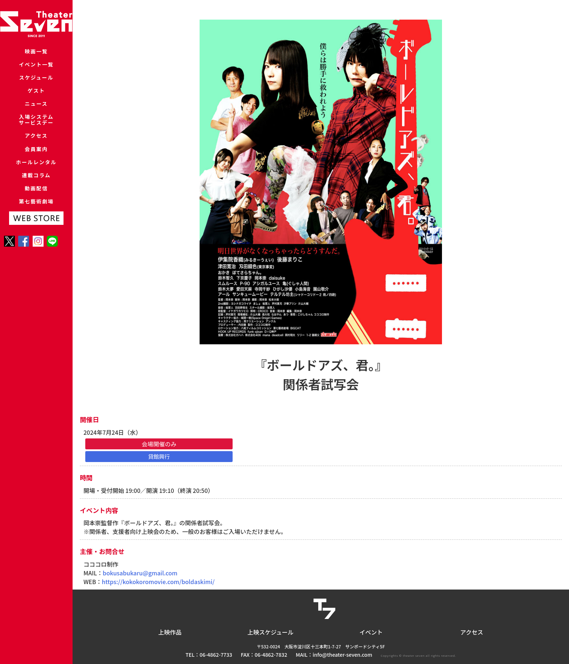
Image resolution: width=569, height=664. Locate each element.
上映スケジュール (270, 632)
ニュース (36, 119)
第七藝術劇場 (36, 242)
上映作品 (169, 632)
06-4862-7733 (216, 654)
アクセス (36, 158)
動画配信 (36, 225)
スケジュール (36, 86)
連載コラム (36, 208)
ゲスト (36, 102)
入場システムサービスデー (36, 139)
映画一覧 (36, 52)
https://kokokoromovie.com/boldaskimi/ (158, 581)
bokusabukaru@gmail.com (140, 572)
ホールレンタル (36, 192)
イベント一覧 (36, 69)
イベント (371, 632)
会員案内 (36, 175)
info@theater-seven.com (342, 654)
